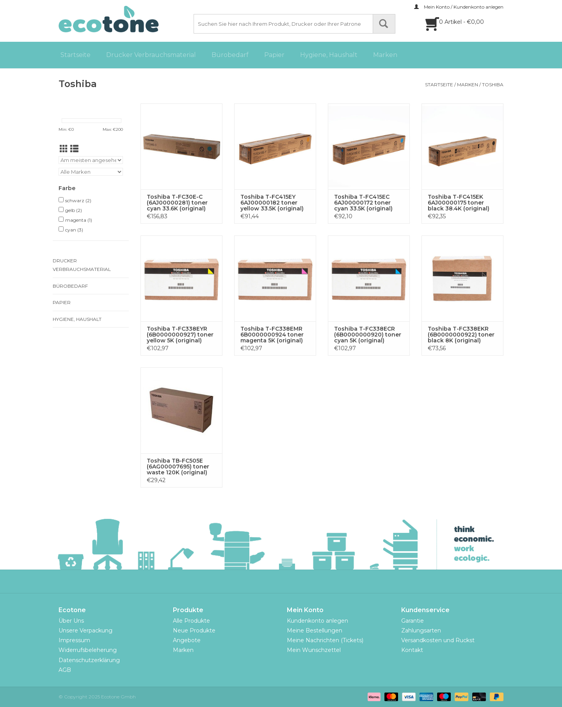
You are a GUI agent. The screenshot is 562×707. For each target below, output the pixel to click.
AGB (65, 669)
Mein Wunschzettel (314, 650)
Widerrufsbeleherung (88, 650)
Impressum (74, 640)
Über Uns (71, 620)
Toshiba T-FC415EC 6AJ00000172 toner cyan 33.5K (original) (363, 203)
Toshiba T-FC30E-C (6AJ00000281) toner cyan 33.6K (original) (177, 203)
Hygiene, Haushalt (328, 55)
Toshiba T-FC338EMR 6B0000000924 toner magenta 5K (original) (272, 335)
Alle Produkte (191, 620)
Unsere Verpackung (85, 630)
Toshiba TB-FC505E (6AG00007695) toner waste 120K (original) (178, 466)
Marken (385, 55)
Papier (274, 55)
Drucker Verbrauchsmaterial (151, 55)
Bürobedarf (230, 55)
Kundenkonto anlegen (317, 620)
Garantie (412, 620)
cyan (74, 230)
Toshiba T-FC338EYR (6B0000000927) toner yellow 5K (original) (180, 335)
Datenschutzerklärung (89, 660)
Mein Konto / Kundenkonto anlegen (458, 7)
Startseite (75, 55)
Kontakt (412, 650)
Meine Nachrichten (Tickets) (325, 640)
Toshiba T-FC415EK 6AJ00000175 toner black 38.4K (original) (458, 203)
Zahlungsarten (421, 630)
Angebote (187, 640)
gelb (73, 210)
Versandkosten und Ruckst (438, 640)
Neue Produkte (194, 630)
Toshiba (492, 84)
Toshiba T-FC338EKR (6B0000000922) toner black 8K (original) (461, 335)
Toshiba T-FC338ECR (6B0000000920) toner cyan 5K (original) (367, 335)
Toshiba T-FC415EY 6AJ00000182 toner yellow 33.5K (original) (272, 203)
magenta (78, 220)
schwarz (78, 200)
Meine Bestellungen (314, 630)
